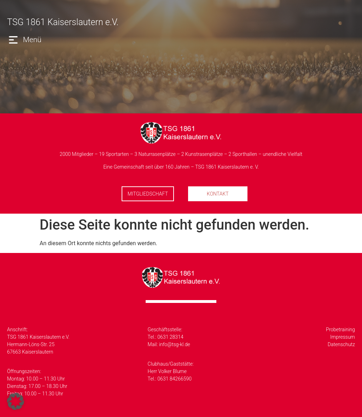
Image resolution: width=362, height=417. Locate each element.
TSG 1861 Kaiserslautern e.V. (62, 22)
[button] (24, 40)
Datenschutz (341, 344)
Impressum (342, 337)
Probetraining (340, 329)
